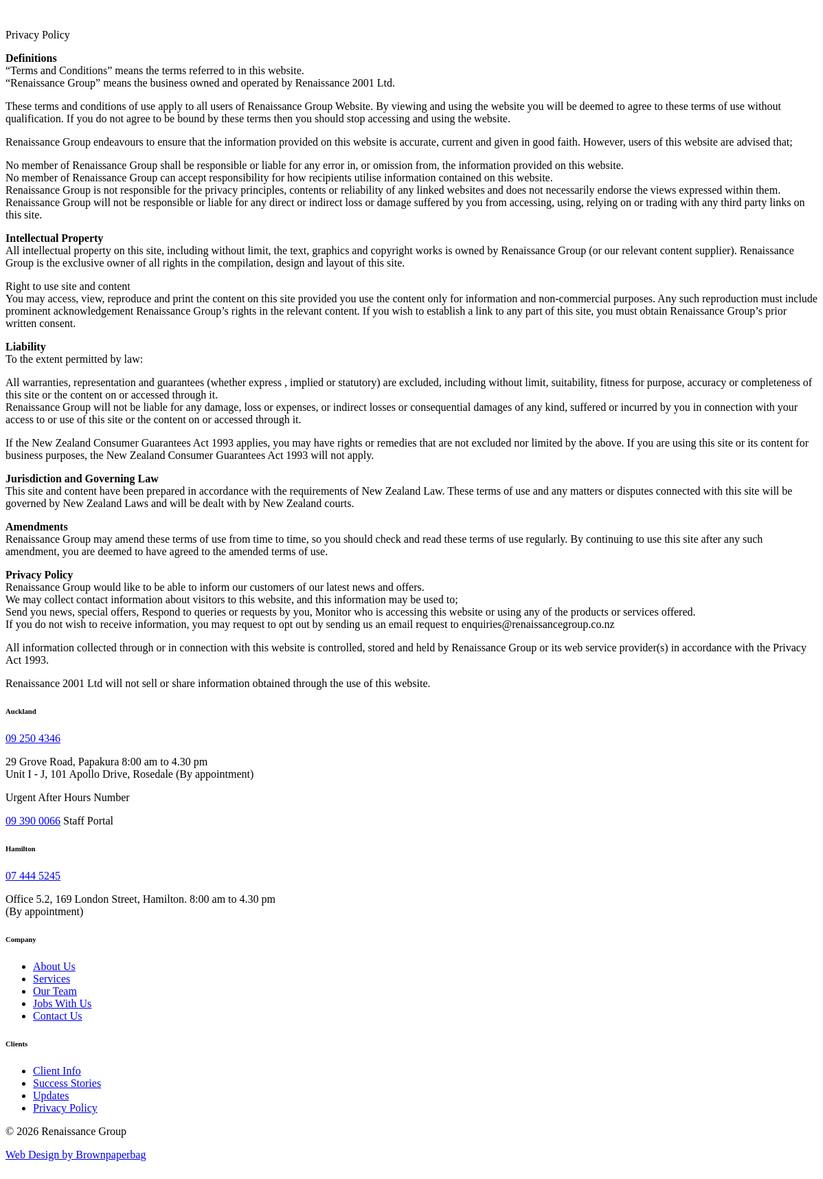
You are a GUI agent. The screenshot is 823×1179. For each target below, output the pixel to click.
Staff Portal (88, 821)
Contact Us (57, 1016)
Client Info (57, 1071)
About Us (54, 966)
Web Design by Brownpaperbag (75, 1154)
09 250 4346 (32, 738)
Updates (51, 1095)
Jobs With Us (62, 1003)
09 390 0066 (32, 821)
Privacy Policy (65, 1108)
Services (51, 979)
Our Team (55, 991)
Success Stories (67, 1083)
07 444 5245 (32, 876)
